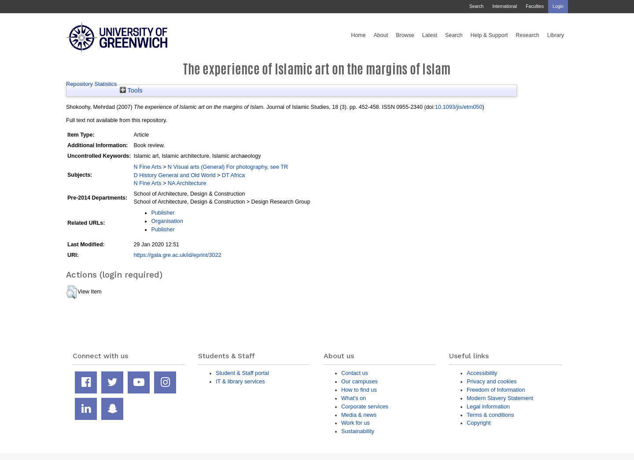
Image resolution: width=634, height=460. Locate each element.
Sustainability (357, 431)
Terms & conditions (490, 415)
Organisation (167, 221)
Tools (131, 90)
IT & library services (240, 381)
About (380, 35)
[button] (71, 292)
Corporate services (364, 406)
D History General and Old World (174, 175)
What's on (353, 398)
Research (527, 35)
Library (555, 35)
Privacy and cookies (491, 381)
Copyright (479, 422)
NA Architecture (187, 183)
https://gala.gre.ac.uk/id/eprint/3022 (177, 255)
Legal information (488, 406)
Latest (429, 35)
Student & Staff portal (242, 373)
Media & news (358, 415)
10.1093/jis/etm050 (459, 107)
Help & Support (489, 35)
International (504, 6)
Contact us (354, 373)
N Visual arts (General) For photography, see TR (228, 166)
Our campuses (359, 381)
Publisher (162, 212)
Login (558, 6)
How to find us (359, 389)
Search (476, 6)
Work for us (355, 422)
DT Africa (233, 175)
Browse (405, 35)
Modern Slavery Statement (500, 398)
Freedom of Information (496, 389)
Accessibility (482, 373)
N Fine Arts (147, 166)
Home (358, 35)
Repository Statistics (91, 84)
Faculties (535, 6)
